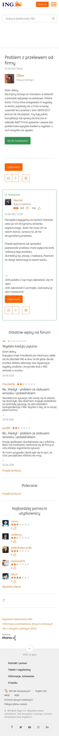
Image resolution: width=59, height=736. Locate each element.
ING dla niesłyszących (20, 691)
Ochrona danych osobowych (18, 699)
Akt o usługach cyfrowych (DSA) (19, 628)
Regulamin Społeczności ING (17, 619)
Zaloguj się (42, 4)
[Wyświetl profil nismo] (20, 521)
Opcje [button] (26, 178)
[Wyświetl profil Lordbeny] (20, 535)
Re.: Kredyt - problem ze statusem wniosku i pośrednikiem (25, 391)
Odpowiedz (13, 167)
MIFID (7, 695)
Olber (20, 75)
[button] (8, 178)
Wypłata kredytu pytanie (19, 346)
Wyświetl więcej (11, 586)
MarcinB (18, 200)
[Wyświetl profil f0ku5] (20, 574)
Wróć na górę (29, 654)
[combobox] (29, 18)
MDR (17, 695)
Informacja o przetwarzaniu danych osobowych (27, 623)
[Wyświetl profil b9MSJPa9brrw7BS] (21, 548)
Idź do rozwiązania (17, 140)
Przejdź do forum (11, 470)
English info (41, 691)
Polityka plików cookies (15, 704)
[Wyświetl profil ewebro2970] (20, 561)
